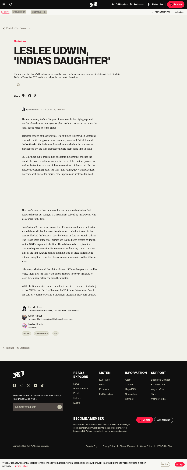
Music (102, 384)
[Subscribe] (59, 407)
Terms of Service (126, 446)
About (128, 379)
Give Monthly (163, 419)
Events (76, 402)
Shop (153, 394)
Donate (176, 4)
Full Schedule (106, 394)
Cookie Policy (144, 446)
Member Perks (158, 398)
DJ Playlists (119, 4)
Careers (129, 384)
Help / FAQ (130, 389)
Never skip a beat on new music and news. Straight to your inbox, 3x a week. (37, 397)
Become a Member (160, 379)
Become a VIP (158, 384)
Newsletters (131, 394)
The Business (20, 41)
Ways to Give (157, 389)
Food (75, 393)
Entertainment (41, 333)
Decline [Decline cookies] (164, 464)
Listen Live (155, 4)
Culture (26, 333)
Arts (55, 333)
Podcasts (136, 4)
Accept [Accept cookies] (179, 464)
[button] (19, 11)
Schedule (179, 12)
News (76, 383)
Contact (129, 398)
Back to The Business (16, 28)
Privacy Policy (107, 446)
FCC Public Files (163, 446)
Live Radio (104, 379)
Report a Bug (91, 446)
